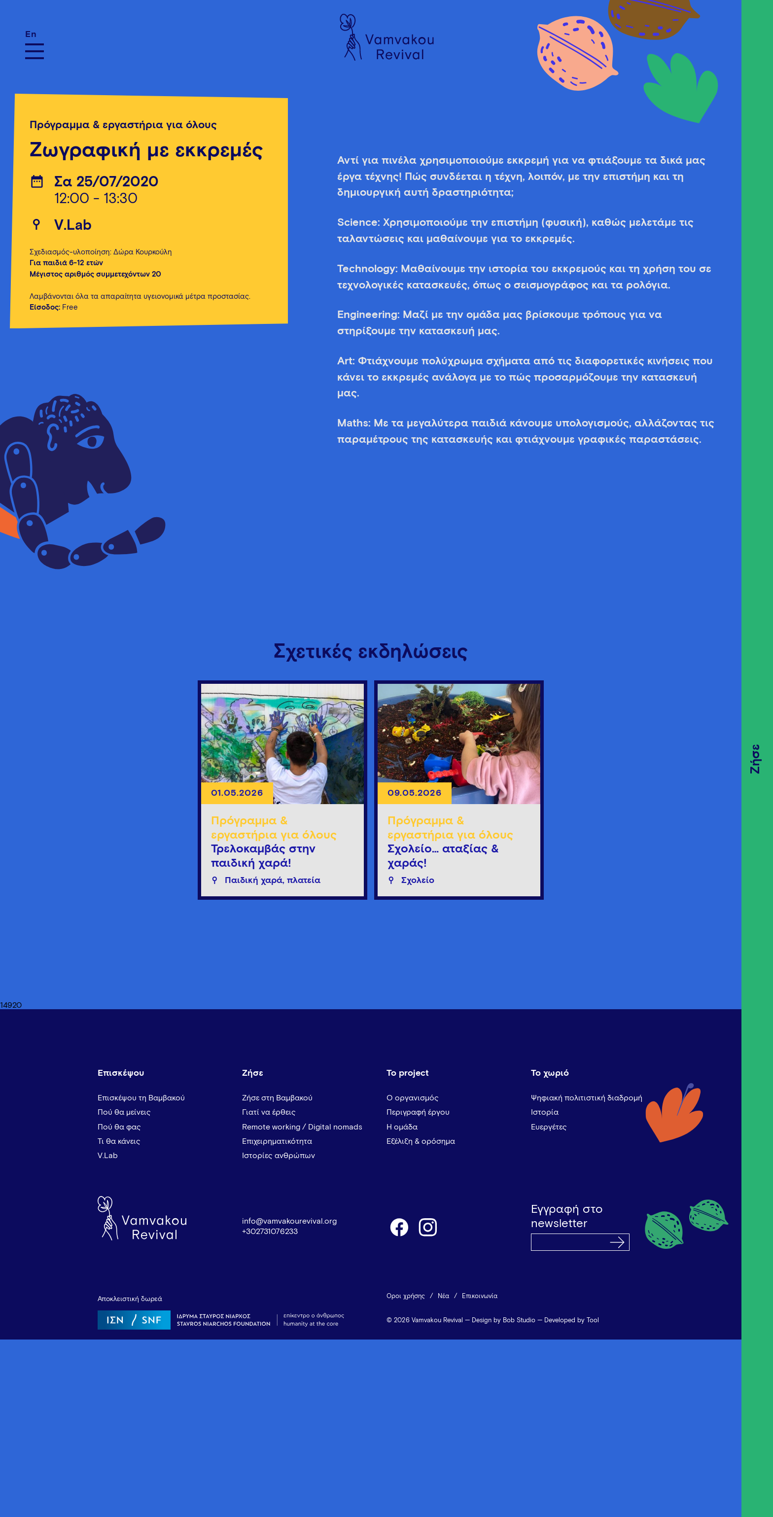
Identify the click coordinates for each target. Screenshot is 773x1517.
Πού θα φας (119, 1127)
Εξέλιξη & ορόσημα (420, 1141)
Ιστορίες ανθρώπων (278, 1156)
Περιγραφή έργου (418, 1112)
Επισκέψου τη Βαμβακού (141, 1098)
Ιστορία (545, 1112)
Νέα (443, 1296)
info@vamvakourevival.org (289, 1221)
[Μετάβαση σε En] (34, 34)
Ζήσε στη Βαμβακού (277, 1098)
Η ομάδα (402, 1127)
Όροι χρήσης (405, 1296)
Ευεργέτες (549, 1127)
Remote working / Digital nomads (302, 1127)
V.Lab (73, 226)
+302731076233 (270, 1231)
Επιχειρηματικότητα (277, 1141)
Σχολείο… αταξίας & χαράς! (443, 856)
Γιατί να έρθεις (269, 1112)
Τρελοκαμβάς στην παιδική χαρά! (263, 856)
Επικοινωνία (479, 1296)
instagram (428, 1226)
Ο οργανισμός (412, 1098)
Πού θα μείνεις (124, 1112)
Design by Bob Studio (503, 1320)
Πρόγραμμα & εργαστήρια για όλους (123, 125)
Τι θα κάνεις (119, 1141)
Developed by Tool (571, 1320)
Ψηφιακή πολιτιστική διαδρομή (586, 1098)
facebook (398, 1226)
